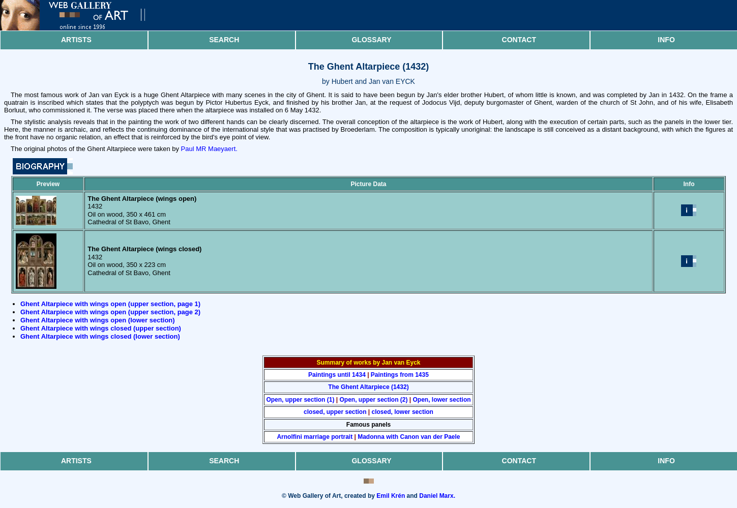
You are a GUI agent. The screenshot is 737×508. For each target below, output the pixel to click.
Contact (519, 40)
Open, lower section (442, 399)
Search (224, 40)
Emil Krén (390, 495)
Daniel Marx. (437, 495)
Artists (76, 40)
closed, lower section (402, 411)
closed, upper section (335, 411)
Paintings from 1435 (400, 374)
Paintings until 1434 (337, 374)
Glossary (371, 40)
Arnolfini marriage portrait (314, 436)
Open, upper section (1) (300, 399)
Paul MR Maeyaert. (209, 149)
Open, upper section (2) (373, 399)
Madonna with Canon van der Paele (409, 436)
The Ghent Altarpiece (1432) (368, 387)
